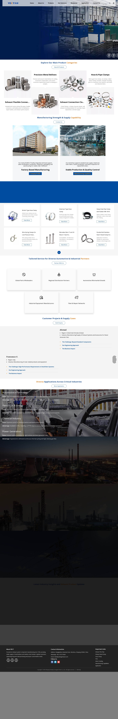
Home (32, 3)
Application (85, 3)
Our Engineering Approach (70, 345)
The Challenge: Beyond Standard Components (76, 342)
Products (51, 3)
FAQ (96, 659)
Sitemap (79, 669)
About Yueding (99, 661)
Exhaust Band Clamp (100, 654)
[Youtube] (58, 662)
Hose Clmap (98, 656)
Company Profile (35, 173)
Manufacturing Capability (82, 173)
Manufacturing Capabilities (102, 663)
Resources (74, 3)
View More (27, 220)
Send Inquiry (59, 323)
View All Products (59, 67)
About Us (41, 3)
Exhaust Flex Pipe (99, 652)
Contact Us (96, 3)
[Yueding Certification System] (12, 660)
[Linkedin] (55, 662)
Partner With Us (59, 263)
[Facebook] (52, 662)
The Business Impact (68, 349)
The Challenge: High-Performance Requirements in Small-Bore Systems (31, 367)
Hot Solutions (62, 3)
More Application (59, 386)
